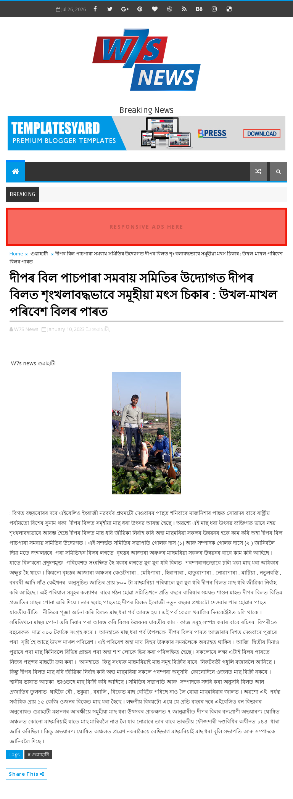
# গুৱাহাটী (38, 754)
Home (16, 253)
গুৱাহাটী (39, 253)
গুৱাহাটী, (101, 329)
